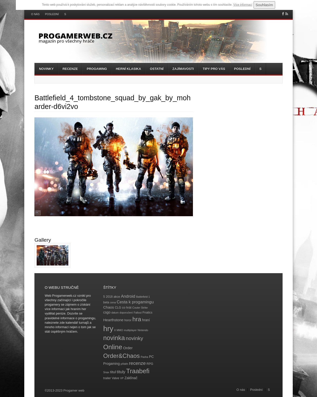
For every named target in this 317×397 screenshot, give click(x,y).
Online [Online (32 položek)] (112, 347)
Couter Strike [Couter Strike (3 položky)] (140, 307)
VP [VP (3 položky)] (122, 378)
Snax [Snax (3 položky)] (106, 372)
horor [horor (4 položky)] (128, 320)
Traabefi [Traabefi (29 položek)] (138, 371)
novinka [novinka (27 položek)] (114, 337)
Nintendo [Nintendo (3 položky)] (143, 330)
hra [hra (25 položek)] (136, 319)
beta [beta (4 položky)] (106, 302)
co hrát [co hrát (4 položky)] (127, 307)
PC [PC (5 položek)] (151, 357)
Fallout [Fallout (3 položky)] (138, 312)
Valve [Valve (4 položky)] (115, 378)
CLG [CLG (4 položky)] (118, 307)
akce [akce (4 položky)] (116, 296)
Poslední (52, 14)
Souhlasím (264, 5)
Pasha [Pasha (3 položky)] (144, 356)
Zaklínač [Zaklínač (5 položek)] (131, 378)
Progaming (97, 69)
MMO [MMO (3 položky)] (120, 330)
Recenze (70, 69)
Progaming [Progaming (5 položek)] (111, 364)
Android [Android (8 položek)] (128, 296)
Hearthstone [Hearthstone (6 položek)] (113, 320)
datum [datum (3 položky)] (115, 312)
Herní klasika (128, 69)
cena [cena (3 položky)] (113, 302)
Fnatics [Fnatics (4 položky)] (147, 312)
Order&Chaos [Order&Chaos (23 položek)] (121, 355)
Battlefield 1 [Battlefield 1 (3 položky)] (143, 296)
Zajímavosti (183, 69)
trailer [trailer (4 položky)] (107, 378)
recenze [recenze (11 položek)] (137, 363)
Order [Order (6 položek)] (127, 348)
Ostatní (156, 69)
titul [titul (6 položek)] (113, 372)
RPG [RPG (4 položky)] (150, 364)
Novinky (46, 69)
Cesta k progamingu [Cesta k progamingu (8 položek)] (135, 302)
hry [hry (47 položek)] (108, 328)
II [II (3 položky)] (115, 330)
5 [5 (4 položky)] (104, 296)
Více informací (242, 4)
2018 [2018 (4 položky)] (109, 296)
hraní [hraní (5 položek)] (146, 320)
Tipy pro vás (214, 69)
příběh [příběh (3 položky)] (124, 363)
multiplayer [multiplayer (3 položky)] (130, 330)
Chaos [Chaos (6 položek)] (108, 307)
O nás (35, 14)
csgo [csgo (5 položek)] (106, 312)
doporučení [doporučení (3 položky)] (126, 312)
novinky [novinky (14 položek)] (134, 338)
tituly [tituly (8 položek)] (121, 372)
